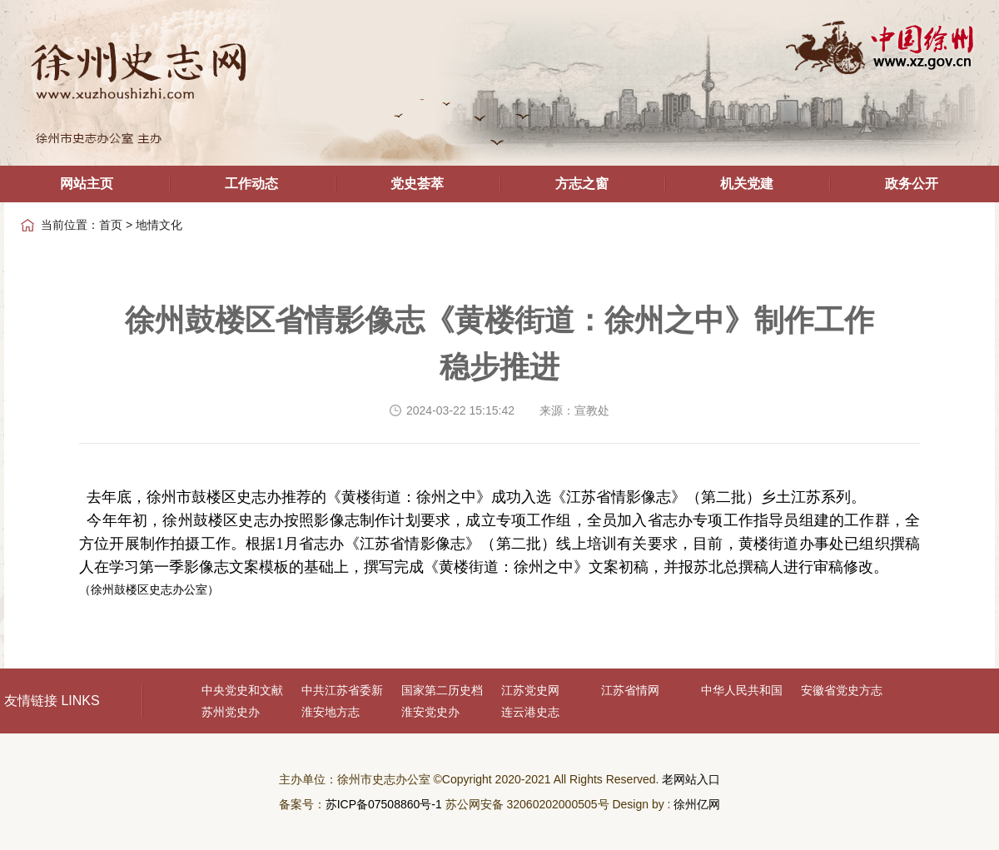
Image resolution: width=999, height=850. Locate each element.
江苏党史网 (530, 690)
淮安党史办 (430, 711)
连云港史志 (530, 711)
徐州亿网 (696, 804)
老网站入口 (691, 779)
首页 (110, 224)
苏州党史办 (230, 711)
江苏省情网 (630, 690)
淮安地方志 (330, 711)
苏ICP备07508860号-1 (384, 804)
